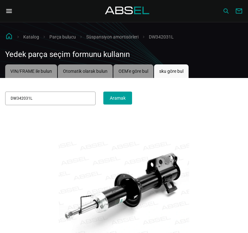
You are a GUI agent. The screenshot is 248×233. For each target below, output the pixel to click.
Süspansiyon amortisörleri (112, 36)
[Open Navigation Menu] (9, 11)
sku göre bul (171, 71)
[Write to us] (239, 11)
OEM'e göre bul (133, 71)
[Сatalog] (226, 11)
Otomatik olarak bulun (85, 71)
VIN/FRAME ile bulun (31, 71)
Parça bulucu (62, 36)
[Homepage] (127, 11)
